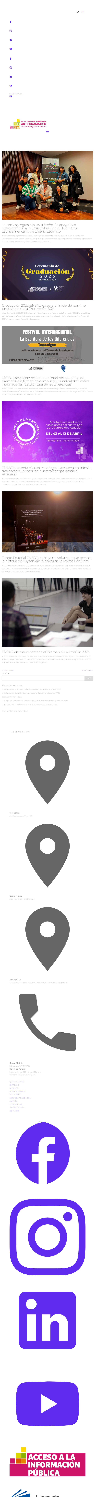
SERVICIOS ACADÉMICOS (20, 1098)
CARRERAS (14, 1085)
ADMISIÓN (14, 1088)
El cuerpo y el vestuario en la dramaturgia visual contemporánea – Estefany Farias (35, 701)
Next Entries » (87, 670)
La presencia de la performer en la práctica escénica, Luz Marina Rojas (30, 704)
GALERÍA (13, 1101)
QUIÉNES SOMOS (17, 1082)
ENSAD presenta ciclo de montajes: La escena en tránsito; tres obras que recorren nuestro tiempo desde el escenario (47, 471)
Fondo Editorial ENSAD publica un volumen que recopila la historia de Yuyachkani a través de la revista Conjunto (47, 559)
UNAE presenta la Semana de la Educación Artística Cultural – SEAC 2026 (31, 689)
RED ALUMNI (15, 1095)
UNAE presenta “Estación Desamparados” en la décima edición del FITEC (31, 693)
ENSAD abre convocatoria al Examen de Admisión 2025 (45, 652)
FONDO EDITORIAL (18, 1091)
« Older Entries (7, 670)
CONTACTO (14, 1111)
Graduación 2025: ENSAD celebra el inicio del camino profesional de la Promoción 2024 (44, 307)
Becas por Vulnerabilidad (12, 697)
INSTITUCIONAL (16, 1104)
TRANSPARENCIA (17, 1108)
